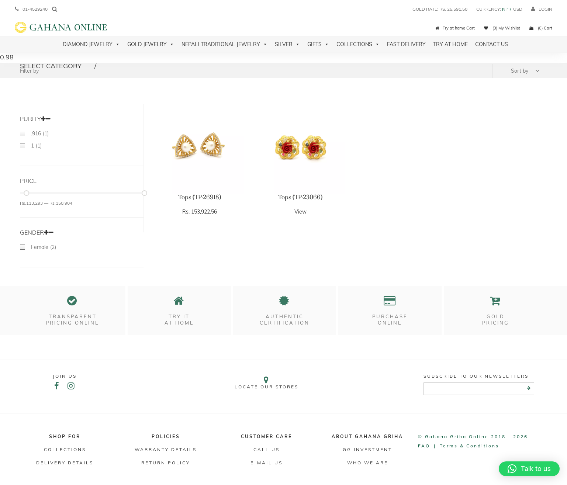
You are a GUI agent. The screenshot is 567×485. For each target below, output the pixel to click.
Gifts (318, 44)
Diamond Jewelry (91, 44)
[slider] (26, 193)
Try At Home (450, 44)
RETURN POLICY (165, 462)
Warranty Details (166, 449)
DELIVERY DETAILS (64, 462)
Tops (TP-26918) (199, 197)
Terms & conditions (469, 445)
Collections (358, 44)
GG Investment (367, 449)
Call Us (266, 449)
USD (517, 9)
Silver (287, 44)
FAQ (424, 445)
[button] (529, 468)
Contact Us (491, 44)
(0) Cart (540, 28)
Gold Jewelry (150, 44)
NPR (506, 9)
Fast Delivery (406, 44)
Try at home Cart (455, 28)
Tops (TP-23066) (300, 197)
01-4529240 (31, 9)
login (541, 9)
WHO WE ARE (367, 462)
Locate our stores (267, 382)
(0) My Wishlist (502, 28)
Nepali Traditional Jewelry (224, 44)
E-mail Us (266, 462)
